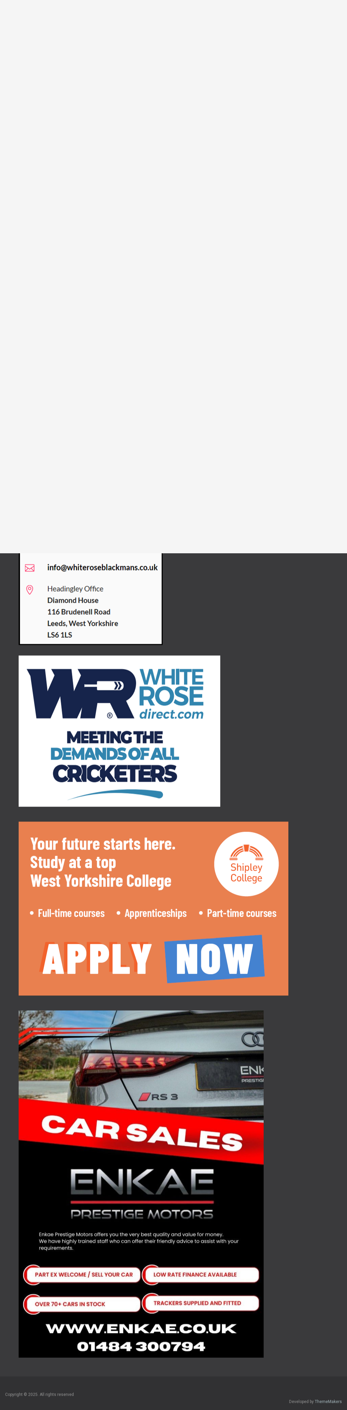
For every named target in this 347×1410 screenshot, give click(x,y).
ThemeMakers (328, 1395)
